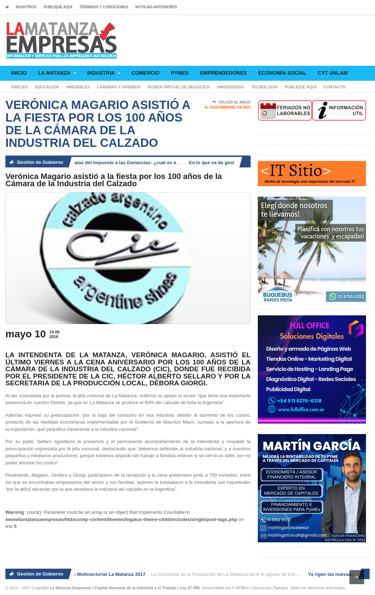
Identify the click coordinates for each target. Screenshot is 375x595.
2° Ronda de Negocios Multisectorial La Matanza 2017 (87, 574)
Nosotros (26, 7)
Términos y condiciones (103, 7)
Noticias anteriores (156, 7)
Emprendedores (223, 73)
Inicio (19, 73)
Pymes (180, 73)
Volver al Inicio (231, 102)
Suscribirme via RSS (228, 107)
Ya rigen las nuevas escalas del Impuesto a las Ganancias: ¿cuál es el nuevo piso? (115, 162)
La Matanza (57, 74)
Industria (103, 74)
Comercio (145, 73)
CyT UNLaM (333, 73)
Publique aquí (58, 7)
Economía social (282, 73)
